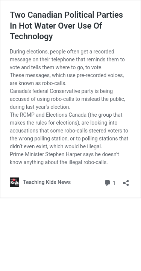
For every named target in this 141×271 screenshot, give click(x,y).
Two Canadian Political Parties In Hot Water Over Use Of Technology (66, 25)
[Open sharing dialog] (126, 180)
